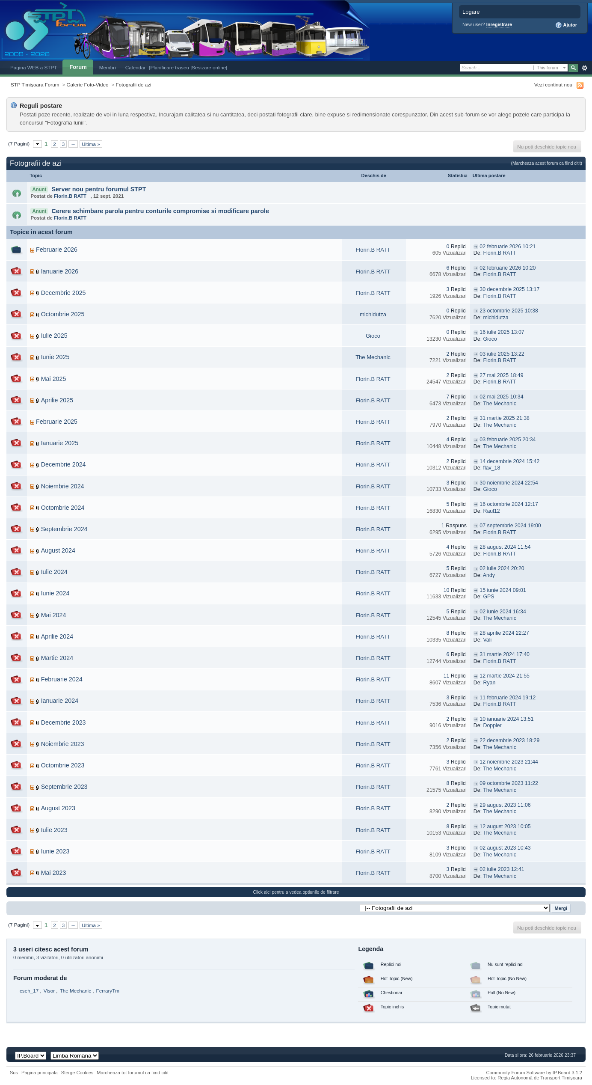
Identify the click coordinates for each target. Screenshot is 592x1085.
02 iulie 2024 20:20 (502, 568)
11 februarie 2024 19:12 (508, 698)
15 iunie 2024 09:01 (503, 590)
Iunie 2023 (55, 851)
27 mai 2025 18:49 (501, 375)
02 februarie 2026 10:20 (508, 268)
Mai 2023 (53, 872)
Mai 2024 (53, 615)
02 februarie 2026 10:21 (508, 247)
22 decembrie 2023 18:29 (509, 740)
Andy (489, 575)
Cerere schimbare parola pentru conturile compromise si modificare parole (160, 211)
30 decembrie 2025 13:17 (509, 289)
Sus (14, 1072)
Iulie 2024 (54, 571)
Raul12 (491, 511)
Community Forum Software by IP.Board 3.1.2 (534, 1072)
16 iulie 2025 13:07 (502, 332)
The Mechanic (373, 357)
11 (447, 676)
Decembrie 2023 (63, 722)
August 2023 (58, 808)
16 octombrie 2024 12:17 (509, 504)
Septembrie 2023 (64, 786)
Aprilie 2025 (57, 400)
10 (447, 590)
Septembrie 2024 (64, 529)
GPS (488, 597)
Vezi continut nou (553, 84)
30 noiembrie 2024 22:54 (509, 483)
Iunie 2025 (55, 357)
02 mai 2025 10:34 (501, 397)
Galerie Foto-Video (88, 84)
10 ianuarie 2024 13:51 (506, 719)
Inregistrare (499, 24)
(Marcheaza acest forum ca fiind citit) (546, 163)
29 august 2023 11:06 (505, 805)
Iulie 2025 (54, 335)
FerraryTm (108, 990)
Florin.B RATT (70, 196)
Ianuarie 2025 (59, 443)
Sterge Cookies (77, 1072)
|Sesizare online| (208, 67)
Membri (107, 67)
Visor (49, 990)
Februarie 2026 (56, 249)
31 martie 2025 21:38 (505, 418)
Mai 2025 (53, 378)
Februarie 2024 (62, 679)
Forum (77, 67)
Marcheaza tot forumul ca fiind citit (133, 1072)
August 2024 (58, 550)
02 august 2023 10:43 (505, 848)
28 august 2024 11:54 (505, 547)
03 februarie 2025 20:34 (508, 440)
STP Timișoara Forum (35, 84)
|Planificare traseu (169, 67)
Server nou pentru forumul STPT (98, 189)
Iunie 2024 (55, 593)
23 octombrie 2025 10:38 (509, 311)
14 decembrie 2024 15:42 (509, 461)
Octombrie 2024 (63, 507)
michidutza (373, 314)
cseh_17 (29, 990)
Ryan (489, 683)
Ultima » (91, 144)
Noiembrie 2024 (62, 486)
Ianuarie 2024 (59, 700)
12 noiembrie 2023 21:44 (509, 762)
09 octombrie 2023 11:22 (509, 783)
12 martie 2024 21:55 (505, 676)
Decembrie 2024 (63, 464)
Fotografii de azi (133, 84)
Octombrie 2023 (63, 765)
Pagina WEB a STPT (33, 67)
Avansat (584, 68)
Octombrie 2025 (63, 314)
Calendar (135, 67)
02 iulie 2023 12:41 (502, 869)
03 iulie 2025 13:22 (502, 354)
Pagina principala (39, 1072)
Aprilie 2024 (57, 636)
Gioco (373, 336)
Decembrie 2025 (63, 292)
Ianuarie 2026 (59, 271)
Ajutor (566, 25)
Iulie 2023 (54, 829)
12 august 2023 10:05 (505, 826)
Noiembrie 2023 (62, 743)
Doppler (492, 725)
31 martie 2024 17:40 (505, 654)
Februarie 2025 (56, 421)
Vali (487, 640)
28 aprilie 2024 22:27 (504, 633)
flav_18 (491, 468)
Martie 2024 (57, 657)
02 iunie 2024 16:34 (503, 612)
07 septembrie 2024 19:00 (510, 526)
